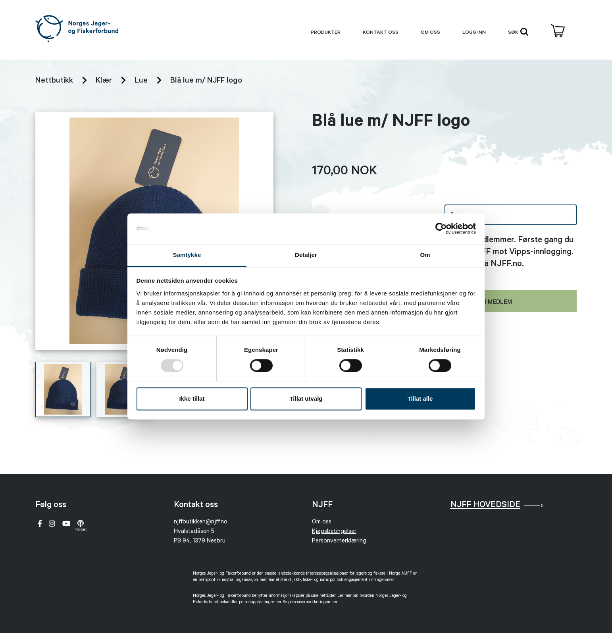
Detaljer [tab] (306, 254)
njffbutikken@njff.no (200, 522)
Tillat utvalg (305, 398)
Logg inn (474, 33)
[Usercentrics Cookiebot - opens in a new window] (441, 229)
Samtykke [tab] (187, 254)
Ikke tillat (191, 398)
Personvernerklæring (339, 541)
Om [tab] (425, 254)
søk (518, 32)
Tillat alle (420, 398)
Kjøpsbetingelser (334, 532)
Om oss (430, 33)
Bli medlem (494, 302)
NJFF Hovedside (485, 505)
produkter (326, 33)
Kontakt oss (380, 33)
